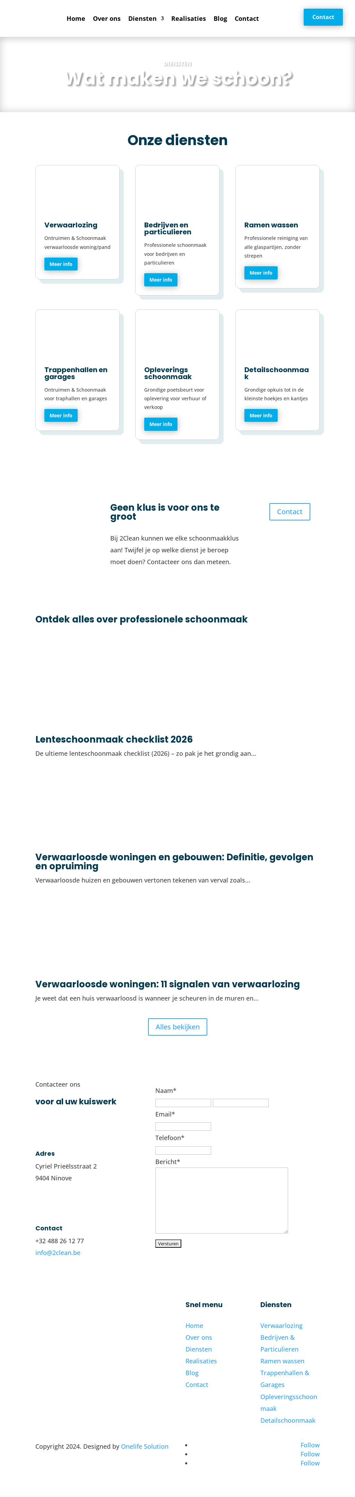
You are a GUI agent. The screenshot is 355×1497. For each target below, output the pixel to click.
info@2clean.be (57, 1252)
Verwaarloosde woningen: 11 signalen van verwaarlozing (167, 984)
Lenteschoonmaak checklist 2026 (114, 739)
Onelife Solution (144, 1446)
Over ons (107, 18)
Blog (220, 18)
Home (76, 18)
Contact (247, 18)
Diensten (142, 18)
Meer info (61, 264)
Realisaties (188, 18)
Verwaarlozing (281, 1325)
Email (165, 1114)
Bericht (167, 1161)
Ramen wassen (282, 1361)
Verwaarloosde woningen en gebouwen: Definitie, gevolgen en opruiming (174, 861)
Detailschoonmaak (287, 1420)
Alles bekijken (178, 1026)
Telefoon (169, 1138)
